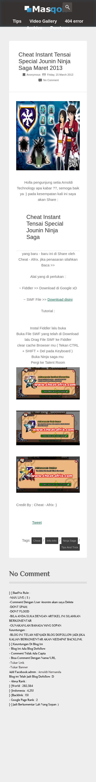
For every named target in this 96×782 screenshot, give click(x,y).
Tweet (37, 522)
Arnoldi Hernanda (49, 672)
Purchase (59, 28)
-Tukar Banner (18, 667)
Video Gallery (43, 21)
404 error (74, 21)
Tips (17, 21)
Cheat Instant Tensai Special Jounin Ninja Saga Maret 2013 (45, 61)
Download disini (60, 299)
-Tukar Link (16, 662)
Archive (34, 28)
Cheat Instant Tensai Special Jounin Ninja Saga (44, 227)
